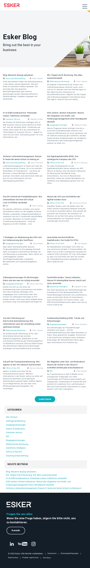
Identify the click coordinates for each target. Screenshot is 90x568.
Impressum (52, 553)
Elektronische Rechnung (59, 81)
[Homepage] (13, 5)
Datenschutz (13, 558)
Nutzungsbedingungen (70, 553)
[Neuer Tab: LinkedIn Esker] (12, 544)
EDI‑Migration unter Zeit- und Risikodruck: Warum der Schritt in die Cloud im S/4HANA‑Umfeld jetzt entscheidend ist (66, 365)
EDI (7, 206)
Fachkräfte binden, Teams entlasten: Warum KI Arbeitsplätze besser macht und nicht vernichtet (66, 280)
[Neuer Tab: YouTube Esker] (23, 544)
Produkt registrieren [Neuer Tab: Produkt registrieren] (30, 558)
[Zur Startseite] (19, 505)
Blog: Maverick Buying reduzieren (18, 75)
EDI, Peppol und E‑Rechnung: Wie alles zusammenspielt (31, 475)
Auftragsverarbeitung (15, 421)
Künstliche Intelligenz (58, 287)
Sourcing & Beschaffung (15, 78)
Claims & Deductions (15, 429)
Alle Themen (11, 417)
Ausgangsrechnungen (58, 125)
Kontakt (16, 530)
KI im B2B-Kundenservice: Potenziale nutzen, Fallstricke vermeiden (36, 478)
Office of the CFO (57, 163)
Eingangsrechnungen (58, 324)
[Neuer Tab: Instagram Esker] (33, 544)
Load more (45, 399)
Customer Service (13, 119)
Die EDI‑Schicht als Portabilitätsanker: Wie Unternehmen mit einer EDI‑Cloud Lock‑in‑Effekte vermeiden (22, 199)
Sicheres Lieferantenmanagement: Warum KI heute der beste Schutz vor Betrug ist (43, 488)
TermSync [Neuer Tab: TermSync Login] (47, 558)
